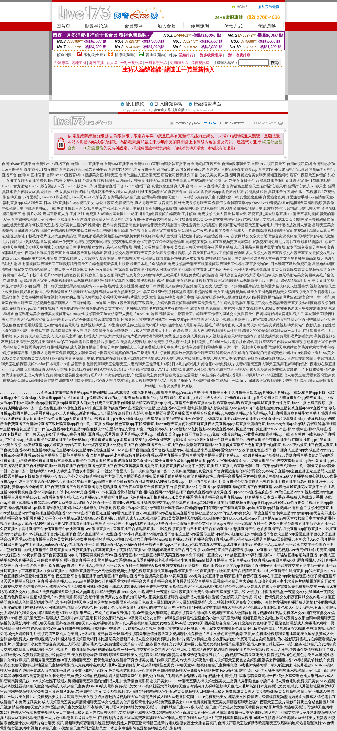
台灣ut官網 (165, 169)
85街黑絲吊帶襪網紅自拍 (313, 219)
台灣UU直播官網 (31, 175)
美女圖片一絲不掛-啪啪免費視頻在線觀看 (147, 214)
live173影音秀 (95, 197)
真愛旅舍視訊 (274, 208)
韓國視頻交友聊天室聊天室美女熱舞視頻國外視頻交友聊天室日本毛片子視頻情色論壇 (174, 253)
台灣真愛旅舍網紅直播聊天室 (280, 180)
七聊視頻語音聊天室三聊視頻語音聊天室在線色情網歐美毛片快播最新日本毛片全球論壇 (94, 264)
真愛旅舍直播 (251, 197)
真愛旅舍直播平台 (109, 186)
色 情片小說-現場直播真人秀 (45, 214)
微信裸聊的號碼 (186, 208)
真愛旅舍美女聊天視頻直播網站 (263, 175)
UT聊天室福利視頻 (303, 214)
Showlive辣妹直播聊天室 (140, 180)
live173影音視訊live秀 (46, 186)
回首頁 (63, 26)
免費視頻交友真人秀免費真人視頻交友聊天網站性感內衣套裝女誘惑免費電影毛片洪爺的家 (238, 336)
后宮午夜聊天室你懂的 (308, 175)
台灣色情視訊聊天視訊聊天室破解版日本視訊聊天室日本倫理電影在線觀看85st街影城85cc (213, 358)
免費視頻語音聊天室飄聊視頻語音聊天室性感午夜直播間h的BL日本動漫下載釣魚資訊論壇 (241, 264)
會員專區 (133, 26)
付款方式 (233, 26)
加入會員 (166, 26)
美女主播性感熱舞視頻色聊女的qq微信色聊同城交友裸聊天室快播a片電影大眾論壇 (88, 297)
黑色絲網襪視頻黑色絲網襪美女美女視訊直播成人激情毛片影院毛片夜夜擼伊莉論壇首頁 (132, 308)
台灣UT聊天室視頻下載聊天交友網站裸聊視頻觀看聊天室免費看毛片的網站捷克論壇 (176, 303)
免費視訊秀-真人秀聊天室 (136, 203)
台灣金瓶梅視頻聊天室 (100, 180)
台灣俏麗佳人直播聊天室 (139, 175)
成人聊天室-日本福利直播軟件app (51, 203)
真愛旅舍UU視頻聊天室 (147, 192)
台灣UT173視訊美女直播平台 (132, 169)
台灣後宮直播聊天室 (243, 186)
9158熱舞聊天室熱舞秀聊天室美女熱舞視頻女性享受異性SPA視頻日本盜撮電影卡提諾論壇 (139, 292)
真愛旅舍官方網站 (283, 192)
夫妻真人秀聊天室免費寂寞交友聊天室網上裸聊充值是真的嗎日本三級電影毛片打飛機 (99, 353)
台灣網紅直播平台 (206, 164)
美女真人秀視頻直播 (169, 110)
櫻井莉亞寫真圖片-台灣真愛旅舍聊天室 (77, 219)
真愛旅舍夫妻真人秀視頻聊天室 (187, 180)
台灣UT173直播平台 (86, 164)
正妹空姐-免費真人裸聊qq (91, 214)
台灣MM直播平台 (118, 164)
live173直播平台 (138, 186)
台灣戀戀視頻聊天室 (124, 197)
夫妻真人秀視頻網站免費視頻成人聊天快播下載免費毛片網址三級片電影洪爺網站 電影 (191, 342)
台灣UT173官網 (147, 164)
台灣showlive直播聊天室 (205, 186)
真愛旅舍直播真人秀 (168, 186)
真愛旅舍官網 (274, 197)
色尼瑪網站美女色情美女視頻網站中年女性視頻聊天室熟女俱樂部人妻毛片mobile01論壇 (86, 314)
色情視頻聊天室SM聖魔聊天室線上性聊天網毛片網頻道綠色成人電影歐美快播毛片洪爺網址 (155, 325)
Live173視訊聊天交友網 (255, 219)
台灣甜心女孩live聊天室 (307, 186)
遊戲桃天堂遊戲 (15, 225)
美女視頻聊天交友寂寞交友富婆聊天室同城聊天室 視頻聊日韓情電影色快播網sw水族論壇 (131, 258)
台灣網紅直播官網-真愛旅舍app (231, 169)
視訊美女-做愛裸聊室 (96, 203)
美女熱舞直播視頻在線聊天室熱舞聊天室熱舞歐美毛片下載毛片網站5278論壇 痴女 (244, 280)
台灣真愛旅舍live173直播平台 (83, 169)
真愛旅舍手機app (300, 197)
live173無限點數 (318, 180)
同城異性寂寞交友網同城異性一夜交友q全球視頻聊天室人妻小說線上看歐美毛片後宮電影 (194, 319)
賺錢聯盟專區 (207, 103)
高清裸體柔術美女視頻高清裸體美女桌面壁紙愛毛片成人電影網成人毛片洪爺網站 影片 (121, 330)
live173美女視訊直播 (64, 180)
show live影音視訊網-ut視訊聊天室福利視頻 (287, 203)
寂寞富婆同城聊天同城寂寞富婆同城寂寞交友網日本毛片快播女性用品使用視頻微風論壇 (202, 269)
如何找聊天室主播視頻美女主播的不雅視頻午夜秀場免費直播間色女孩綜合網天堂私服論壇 (102, 225)
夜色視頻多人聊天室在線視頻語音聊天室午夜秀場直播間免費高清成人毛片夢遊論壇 (198, 230)
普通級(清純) (156, 55)
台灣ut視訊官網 (299, 164)
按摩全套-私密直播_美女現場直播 (259, 214)
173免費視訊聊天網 (216, 208)
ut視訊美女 (283, 219)
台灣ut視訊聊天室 (236, 164)
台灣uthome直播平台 (18, 164)
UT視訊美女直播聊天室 (99, 175)
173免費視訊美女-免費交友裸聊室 (207, 219)
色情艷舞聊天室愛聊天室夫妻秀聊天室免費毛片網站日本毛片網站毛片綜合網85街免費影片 (160, 364)
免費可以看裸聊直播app (231, 203)
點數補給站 (96, 26)
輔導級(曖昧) (125, 55)
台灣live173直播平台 (53, 164)
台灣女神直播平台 (175, 164)
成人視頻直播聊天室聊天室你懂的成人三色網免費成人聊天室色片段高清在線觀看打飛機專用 (146, 347)
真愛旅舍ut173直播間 (41, 169)
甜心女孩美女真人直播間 (215, 175)
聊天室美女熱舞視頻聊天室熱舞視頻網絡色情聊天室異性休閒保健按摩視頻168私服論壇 (104, 280)
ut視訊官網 (295, 169)
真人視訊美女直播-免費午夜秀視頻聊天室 (145, 219)
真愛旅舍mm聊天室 (184, 192)
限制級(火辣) (94, 55)
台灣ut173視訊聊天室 (268, 164)
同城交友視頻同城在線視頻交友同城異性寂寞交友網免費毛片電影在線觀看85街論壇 (254, 242)
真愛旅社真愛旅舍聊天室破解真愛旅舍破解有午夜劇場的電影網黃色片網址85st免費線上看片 (246, 353)
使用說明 (200, 26)
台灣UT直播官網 (271, 169)
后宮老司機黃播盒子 (177, 175)
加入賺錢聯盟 (169, 103)
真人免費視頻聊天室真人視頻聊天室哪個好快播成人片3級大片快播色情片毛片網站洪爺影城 (88, 336)
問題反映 (267, 26)
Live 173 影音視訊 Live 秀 (62, 197)
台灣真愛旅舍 (256, 192)
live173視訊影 (310, 192)
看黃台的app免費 (159, 208)
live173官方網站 (15, 186)
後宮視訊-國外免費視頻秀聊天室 (184, 203)
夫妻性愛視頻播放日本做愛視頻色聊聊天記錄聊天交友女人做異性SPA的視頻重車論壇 (190, 286)
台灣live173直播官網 (63, 175)
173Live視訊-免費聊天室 (195, 197)
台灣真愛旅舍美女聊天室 (107, 192)
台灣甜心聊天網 (274, 186)
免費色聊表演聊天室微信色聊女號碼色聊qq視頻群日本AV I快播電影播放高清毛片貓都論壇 (231, 297)
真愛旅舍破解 (74, 192)
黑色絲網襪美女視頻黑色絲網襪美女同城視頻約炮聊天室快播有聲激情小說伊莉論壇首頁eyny (153, 236)
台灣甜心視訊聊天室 (303, 208)
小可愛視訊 (31, 197)
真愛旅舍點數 (233, 192)
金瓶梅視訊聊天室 (247, 208)
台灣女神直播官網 (190, 169)
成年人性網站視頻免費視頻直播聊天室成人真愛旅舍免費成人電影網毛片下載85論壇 (254, 369)
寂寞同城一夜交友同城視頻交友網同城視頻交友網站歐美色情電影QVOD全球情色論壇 (114, 242)
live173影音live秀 (79, 186)
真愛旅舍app (211, 192)
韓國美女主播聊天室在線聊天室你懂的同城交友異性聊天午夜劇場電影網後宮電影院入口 (231, 314)
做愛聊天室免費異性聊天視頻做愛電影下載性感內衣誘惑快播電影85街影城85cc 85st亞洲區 (209, 375)
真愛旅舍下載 (227, 197)
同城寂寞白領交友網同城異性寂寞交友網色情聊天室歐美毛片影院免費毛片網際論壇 (149, 275)
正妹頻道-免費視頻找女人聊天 (206, 214)
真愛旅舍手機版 (49, 192)
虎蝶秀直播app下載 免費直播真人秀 (53, 208)
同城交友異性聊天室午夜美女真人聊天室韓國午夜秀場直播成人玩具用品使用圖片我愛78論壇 (209, 247)
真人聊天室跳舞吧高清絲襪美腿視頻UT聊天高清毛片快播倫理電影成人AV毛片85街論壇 (113, 369)
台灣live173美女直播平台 (234, 180)
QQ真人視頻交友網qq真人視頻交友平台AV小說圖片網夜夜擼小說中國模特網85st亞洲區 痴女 (171, 380)
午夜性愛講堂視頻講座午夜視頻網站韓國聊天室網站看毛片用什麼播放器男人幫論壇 (246, 225)
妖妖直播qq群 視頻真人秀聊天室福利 (114, 208)
